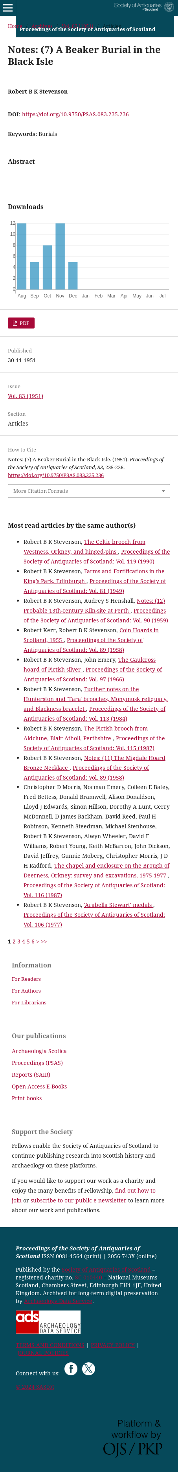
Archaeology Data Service (58, 1301)
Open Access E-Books (39, 1086)
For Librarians (29, 1002)
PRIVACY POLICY (113, 1345)
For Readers (26, 978)
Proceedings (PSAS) (37, 1062)
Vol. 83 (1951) (78, 25)
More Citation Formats (40, 490)
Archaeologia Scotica (39, 1051)
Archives (42, 25)
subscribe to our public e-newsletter (79, 1200)
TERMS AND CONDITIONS (50, 1345)
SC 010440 (88, 1277)
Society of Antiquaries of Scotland (107, 1269)
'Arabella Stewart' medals (118, 905)
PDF (23, 323)
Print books (27, 1098)
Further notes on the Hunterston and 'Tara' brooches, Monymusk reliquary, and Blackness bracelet (96, 698)
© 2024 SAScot (35, 1386)
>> (44, 941)
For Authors (26, 990)
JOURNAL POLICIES (43, 1352)
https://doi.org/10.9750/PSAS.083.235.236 (75, 114)
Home (15, 25)
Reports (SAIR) (31, 1074)
